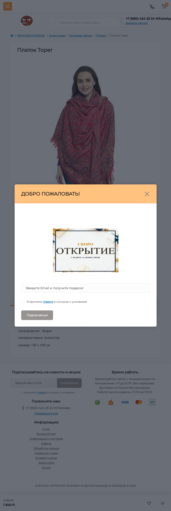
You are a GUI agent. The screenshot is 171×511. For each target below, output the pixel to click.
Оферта (48, 301)
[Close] (147, 194)
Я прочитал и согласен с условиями (57, 301)
